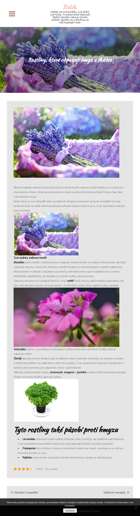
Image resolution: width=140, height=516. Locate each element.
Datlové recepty (115, 492)
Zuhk (70, 6)
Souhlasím (70, 511)
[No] (136, 507)
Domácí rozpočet (26, 492)
